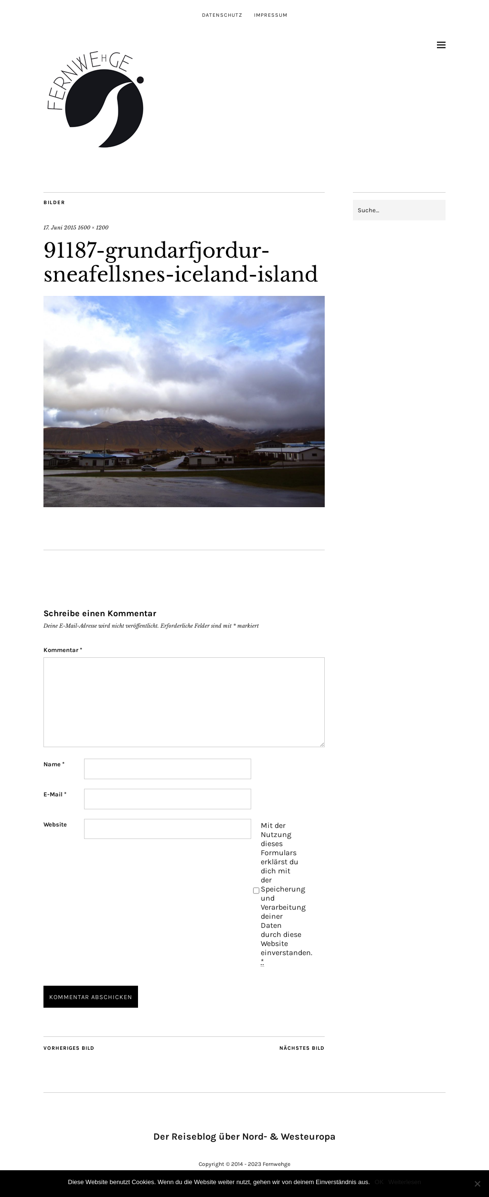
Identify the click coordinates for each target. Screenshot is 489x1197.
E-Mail (54, 794)
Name (53, 764)
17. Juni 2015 (59, 227)
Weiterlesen (404, 1182)
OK (379, 1182)
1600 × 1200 (93, 227)
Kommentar (62, 649)
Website (55, 824)
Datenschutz (222, 15)
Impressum (270, 15)
